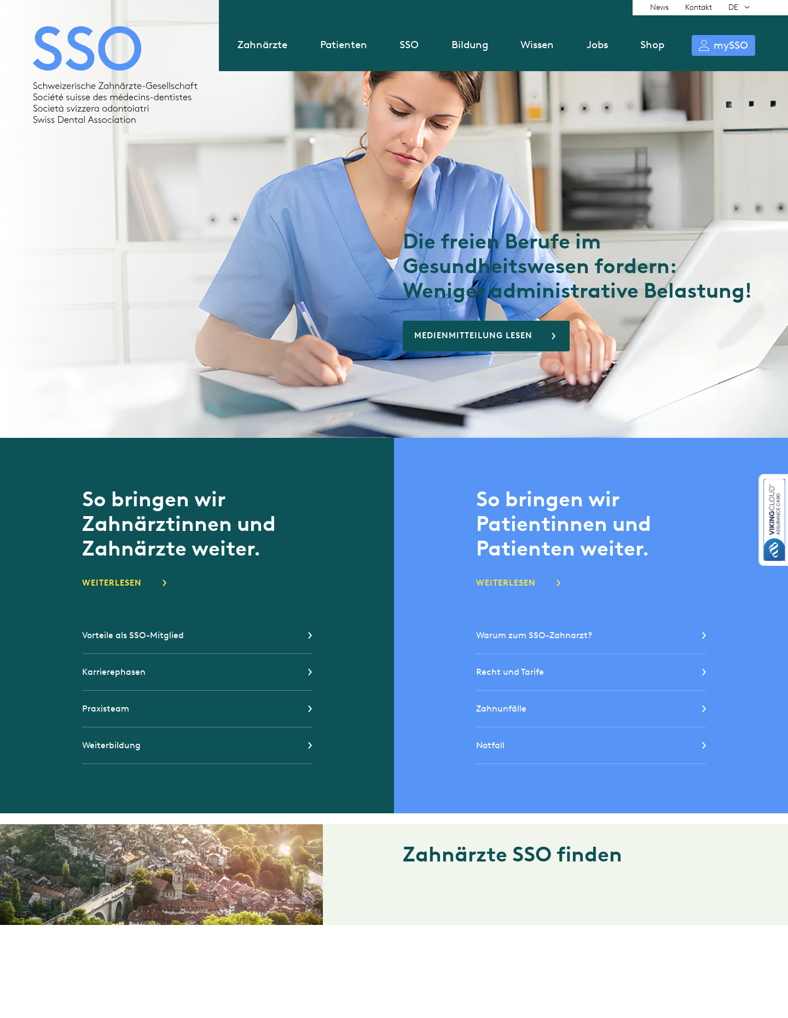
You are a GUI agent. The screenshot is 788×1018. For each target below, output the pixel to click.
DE (733, 7)
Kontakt (698, 7)
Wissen (537, 44)
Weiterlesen (112, 583)
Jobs (597, 44)
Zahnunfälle (501, 708)
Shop (652, 44)
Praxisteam (105, 708)
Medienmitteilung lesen (473, 335)
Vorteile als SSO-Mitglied (133, 635)
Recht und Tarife (510, 672)
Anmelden (723, 45)
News (659, 7)
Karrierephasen (114, 672)
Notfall (490, 745)
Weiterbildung (111, 745)
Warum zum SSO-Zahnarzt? (534, 635)
